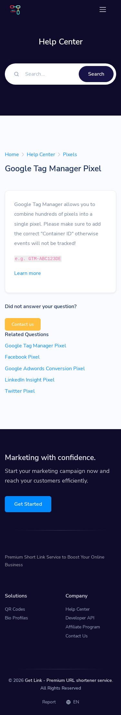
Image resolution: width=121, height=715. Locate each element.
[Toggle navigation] (103, 9)
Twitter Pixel (20, 391)
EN (72, 702)
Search (96, 74)
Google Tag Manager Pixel (35, 345)
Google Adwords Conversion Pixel (45, 368)
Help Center (41, 154)
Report (49, 702)
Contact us (23, 324)
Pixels (70, 154)
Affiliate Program (83, 627)
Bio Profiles (16, 618)
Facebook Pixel (22, 357)
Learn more (27, 273)
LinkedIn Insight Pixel (30, 379)
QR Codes (15, 609)
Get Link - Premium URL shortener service (68, 680)
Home (12, 154)
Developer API (80, 618)
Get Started (28, 504)
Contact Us (77, 636)
